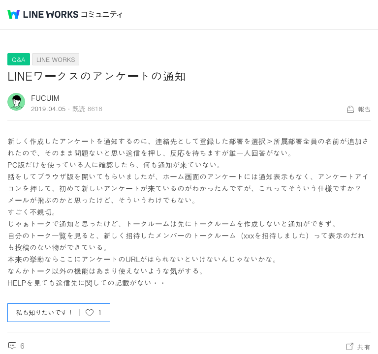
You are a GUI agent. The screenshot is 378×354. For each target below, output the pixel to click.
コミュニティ (102, 14)
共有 (364, 347)
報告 (364, 109)
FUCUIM (45, 97)
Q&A (19, 59)
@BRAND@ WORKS (42, 14)
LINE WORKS (55, 59)
